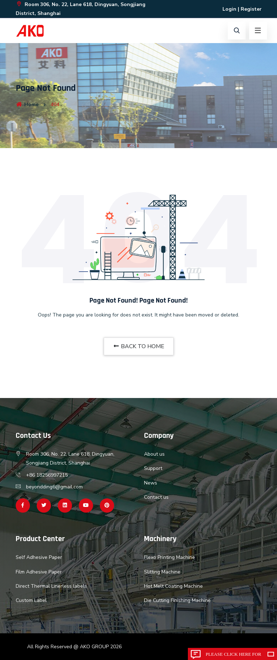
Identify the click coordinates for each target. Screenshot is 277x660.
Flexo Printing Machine (169, 557)
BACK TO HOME (138, 346)
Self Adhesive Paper (39, 557)
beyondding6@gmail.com (54, 486)
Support (153, 468)
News (150, 483)
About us (154, 454)
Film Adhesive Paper (39, 572)
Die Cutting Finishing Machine (177, 600)
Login (229, 9)
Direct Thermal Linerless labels (51, 586)
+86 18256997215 (47, 475)
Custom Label (31, 600)
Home (27, 104)
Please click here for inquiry (233, 655)
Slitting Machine (162, 572)
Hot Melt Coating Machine (173, 586)
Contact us (156, 497)
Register (251, 9)
